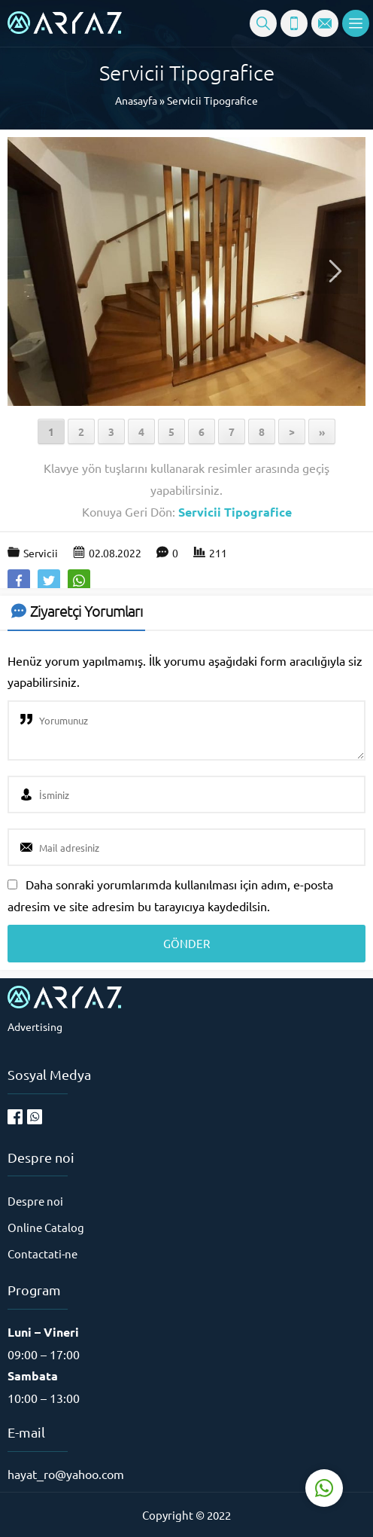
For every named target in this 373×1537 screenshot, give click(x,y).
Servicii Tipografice (212, 100)
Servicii (40, 553)
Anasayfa (136, 100)
